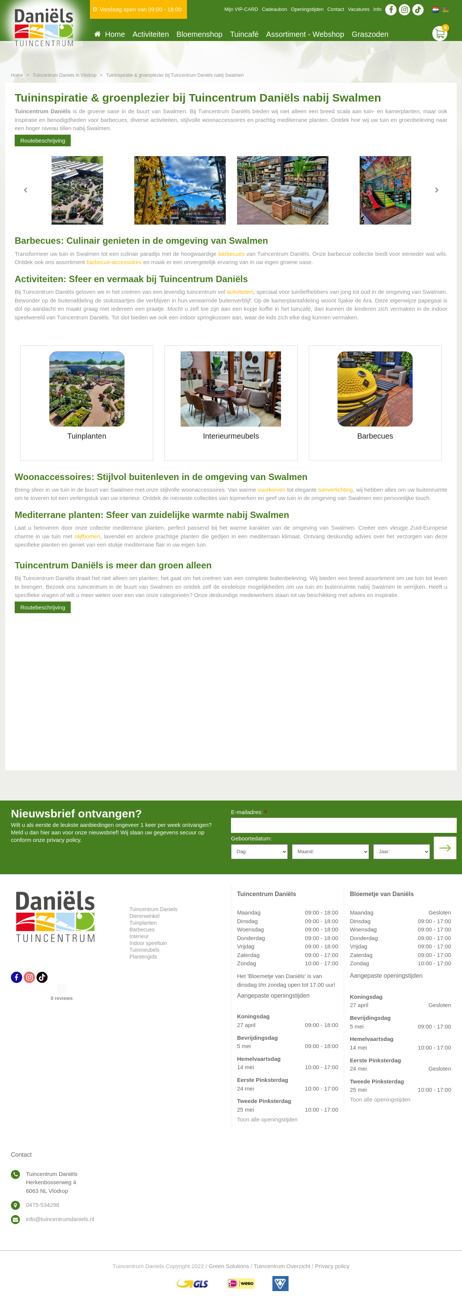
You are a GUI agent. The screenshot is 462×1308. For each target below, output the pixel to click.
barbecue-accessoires (114, 262)
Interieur (139, 936)
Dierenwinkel (144, 916)
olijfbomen (87, 536)
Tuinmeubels (144, 950)
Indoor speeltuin (148, 943)
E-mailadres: (249, 813)
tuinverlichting (335, 489)
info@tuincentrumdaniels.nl (60, 1219)
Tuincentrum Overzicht (282, 1266)
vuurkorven (272, 489)
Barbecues (142, 930)
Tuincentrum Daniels (153, 909)
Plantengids (143, 957)
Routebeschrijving (42, 140)
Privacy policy (332, 1266)
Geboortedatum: (251, 838)
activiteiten (239, 292)
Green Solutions (229, 1266)
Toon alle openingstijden (267, 1119)
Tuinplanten (143, 923)
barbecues (231, 254)
